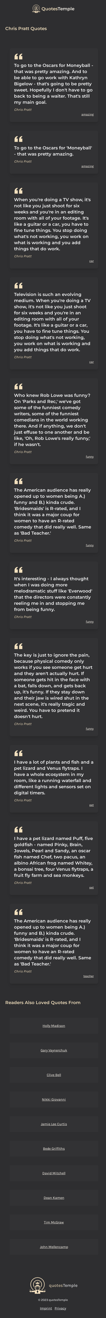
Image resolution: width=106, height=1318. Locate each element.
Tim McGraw (54, 1222)
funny (90, 456)
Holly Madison (54, 1026)
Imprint (46, 1308)
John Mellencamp (54, 1247)
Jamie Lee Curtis (54, 1124)
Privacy (60, 1308)
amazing (87, 114)
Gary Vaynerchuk (54, 1050)
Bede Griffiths (54, 1148)
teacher (88, 976)
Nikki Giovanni (54, 1099)
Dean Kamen (54, 1198)
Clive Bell (54, 1075)
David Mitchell (53, 1173)
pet (91, 805)
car (91, 261)
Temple (57, 8)
